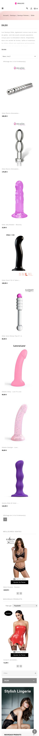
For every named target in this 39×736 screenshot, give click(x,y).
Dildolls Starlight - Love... (10, 447)
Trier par (9, 606)
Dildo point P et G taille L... (11, 280)
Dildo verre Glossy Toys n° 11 (12, 336)
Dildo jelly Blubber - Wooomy (12, 224)
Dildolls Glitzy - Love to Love (11, 392)
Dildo (6, 681)
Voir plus (4, 49)
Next (21, 593)
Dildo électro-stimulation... (11, 113)
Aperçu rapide (19, 579)
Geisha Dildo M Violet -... (10, 503)
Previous (18, 593)
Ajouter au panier (19, 582)
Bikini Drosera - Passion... (12, 587)
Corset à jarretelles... (10, 660)
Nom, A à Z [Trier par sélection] (19, 56)
